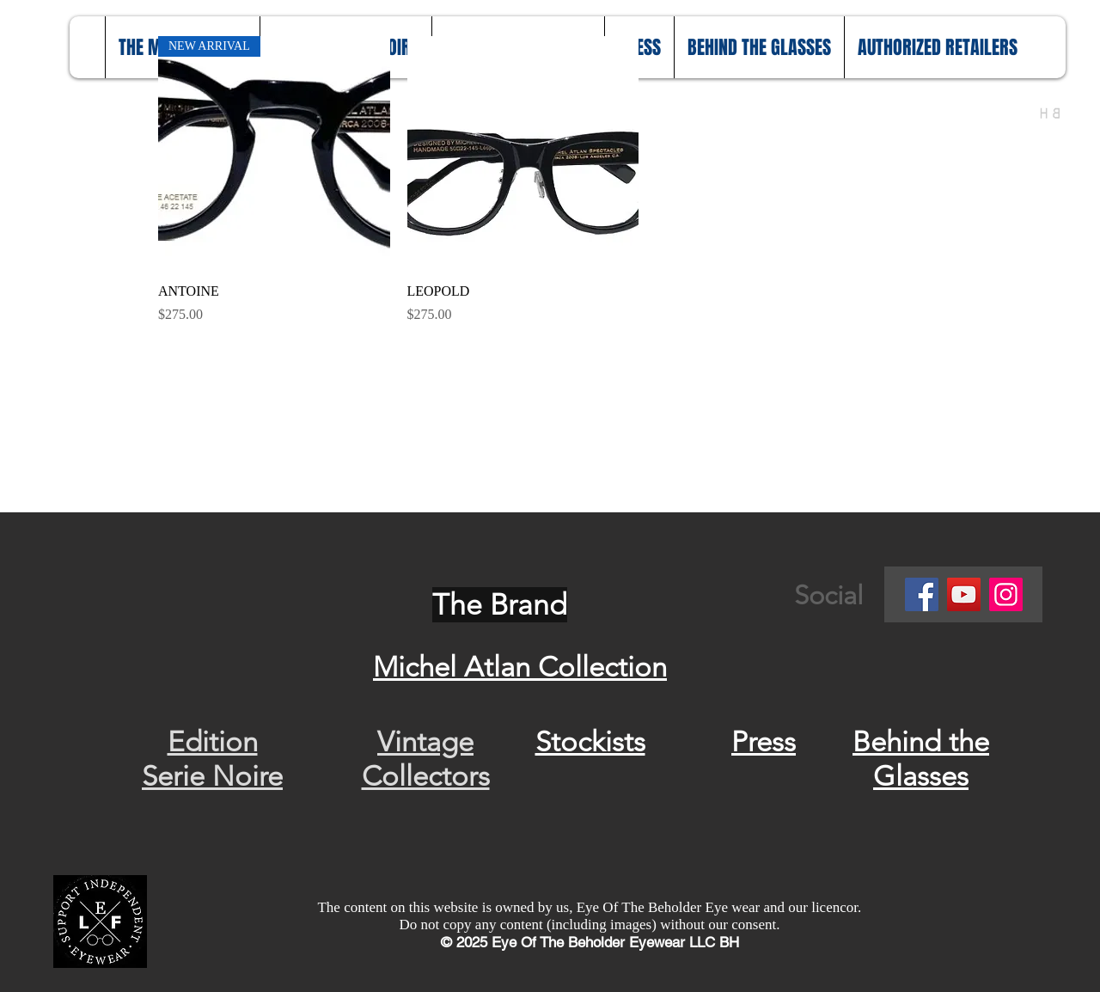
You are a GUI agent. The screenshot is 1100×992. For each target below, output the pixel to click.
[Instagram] (1006, 594)
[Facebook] (921, 594)
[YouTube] (964, 594)
